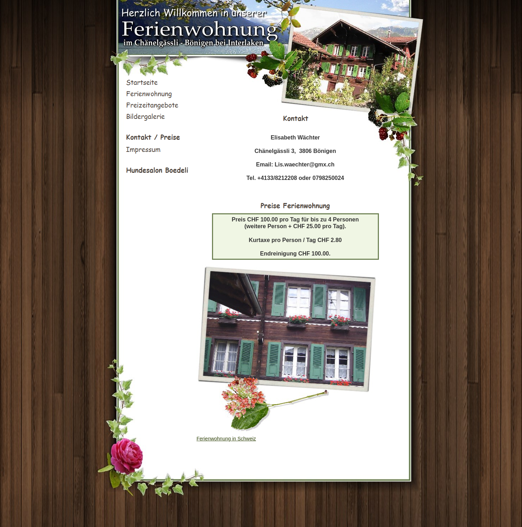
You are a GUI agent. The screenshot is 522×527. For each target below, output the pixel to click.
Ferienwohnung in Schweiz (226, 438)
